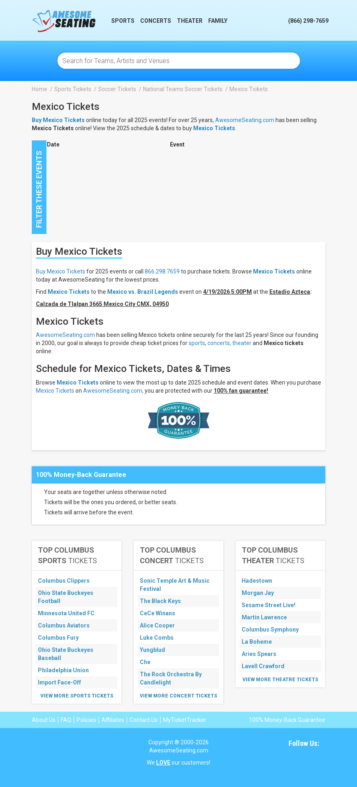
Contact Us (144, 720)
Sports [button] (122, 20)
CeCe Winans (157, 613)
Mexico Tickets (214, 128)
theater (241, 343)
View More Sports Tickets (76, 696)
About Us (43, 720)
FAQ (66, 720)
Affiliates (112, 720)
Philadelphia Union (63, 670)
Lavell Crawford (263, 666)
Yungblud (152, 650)
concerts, (219, 343)
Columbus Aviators (64, 625)
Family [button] (217, 20)
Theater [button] (190, 20)
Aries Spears (259, 654)
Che (145, 662)
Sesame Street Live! (268, 605)
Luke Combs (157, 637)
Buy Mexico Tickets (60, 271)
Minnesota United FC (66, 613)
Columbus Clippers (64, 580)
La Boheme (257, 641)
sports (197, 343)
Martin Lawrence (264, 617)
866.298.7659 (162, 271)
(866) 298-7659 (308, 20)
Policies (86, 720)
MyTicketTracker (184, 720)
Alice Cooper (157, 625)
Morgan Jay (258, 593)
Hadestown (257, 580)
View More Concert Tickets (178, 696)
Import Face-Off (59, 682)
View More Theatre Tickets (280, 679)
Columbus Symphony (270, 629)
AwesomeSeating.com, (113, 390)
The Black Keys (160, 601)
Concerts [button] (155, 20)
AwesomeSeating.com (244, 120)
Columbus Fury (58, 637)
